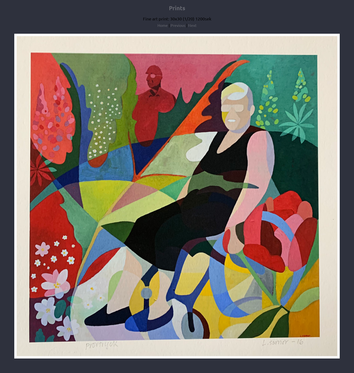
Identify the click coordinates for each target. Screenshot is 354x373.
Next (192, 25)
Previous (178, 25)
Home (162, 25)
